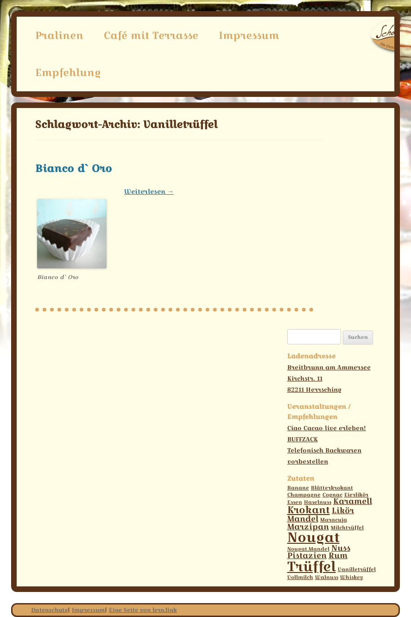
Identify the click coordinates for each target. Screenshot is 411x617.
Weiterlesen (149, 191)
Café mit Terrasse (151, 35)
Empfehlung (68, 72)
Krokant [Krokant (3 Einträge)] (308, 509)
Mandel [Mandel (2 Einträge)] (302, 518)
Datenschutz (49, 610)
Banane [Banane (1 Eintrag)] (298, 487)
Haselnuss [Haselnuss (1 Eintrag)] (317, 502)
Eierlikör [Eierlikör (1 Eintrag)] (356, 494)
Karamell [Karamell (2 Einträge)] (352, 501)
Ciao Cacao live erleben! (326, 428)
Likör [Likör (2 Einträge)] (343, 510)
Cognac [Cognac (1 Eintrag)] (332, 494)
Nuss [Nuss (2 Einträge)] (340, 547)
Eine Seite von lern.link (143, 610)
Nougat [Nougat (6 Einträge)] (313, 537)
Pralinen (59, 35)
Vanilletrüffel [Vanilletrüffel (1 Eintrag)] (357, 569)
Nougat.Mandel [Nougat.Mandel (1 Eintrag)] (308, 549)
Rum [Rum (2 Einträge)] (338, 555)
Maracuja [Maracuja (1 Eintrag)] (333, 519)
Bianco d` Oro (73, 168)
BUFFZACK (302, 439)
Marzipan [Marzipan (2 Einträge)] (308, 526)
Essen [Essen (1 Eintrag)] (294, 502)
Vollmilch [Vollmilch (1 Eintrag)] (300, 577)
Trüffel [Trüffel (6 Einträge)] (311, 566)
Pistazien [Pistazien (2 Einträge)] (307, 555)
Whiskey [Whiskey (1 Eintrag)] (351, 577)
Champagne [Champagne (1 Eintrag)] (304, 494)
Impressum (249, 35)
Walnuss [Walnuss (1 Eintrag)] (326, 577)
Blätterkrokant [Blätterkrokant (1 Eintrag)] (332, 487)
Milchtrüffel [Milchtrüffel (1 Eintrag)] (347, 527)
